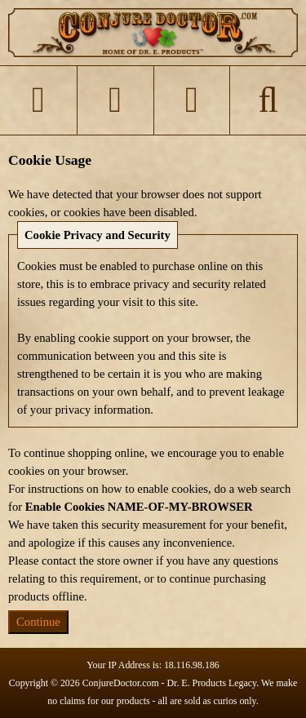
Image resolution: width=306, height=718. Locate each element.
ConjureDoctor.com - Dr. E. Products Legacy (169, 683)
